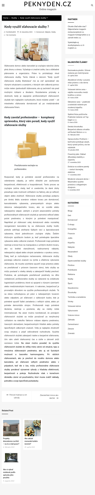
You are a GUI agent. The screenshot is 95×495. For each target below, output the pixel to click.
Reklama (71, 274)
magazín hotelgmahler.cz (78, 35)
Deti (69, 215)
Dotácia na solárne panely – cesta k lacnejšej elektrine (78, 169)
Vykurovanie (73, 310)
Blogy (70, 211)
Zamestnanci (73, 324)
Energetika (72, 229)
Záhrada (71, 320)
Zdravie (71, 329)
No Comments (11, 35)
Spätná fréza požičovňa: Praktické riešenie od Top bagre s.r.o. (78, 117)
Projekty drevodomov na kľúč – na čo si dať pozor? (11, 440)
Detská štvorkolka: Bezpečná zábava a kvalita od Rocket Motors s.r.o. (78, 129)
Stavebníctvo (73, 288)
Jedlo (70, 238)
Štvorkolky (72, 292)
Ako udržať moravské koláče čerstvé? (31, 440)
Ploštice (71, 265)
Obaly (70, 256)
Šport (70, 283)
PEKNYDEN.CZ (48, 4)
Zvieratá (71, 333)
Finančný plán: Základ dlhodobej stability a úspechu (77, 157)
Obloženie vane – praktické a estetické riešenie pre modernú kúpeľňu (79, 105)
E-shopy (71, 224)
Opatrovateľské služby (77, 261)
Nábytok (47, 32)
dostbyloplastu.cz (75, 45)
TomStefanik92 (11, 32)
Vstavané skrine (74, 306)
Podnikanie (72, 270)
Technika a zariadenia (77, 297)
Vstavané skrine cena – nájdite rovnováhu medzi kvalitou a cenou (78, 92)
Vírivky (70, 301)
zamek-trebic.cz (74, 38)
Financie (71, 233)
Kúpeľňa (71, 243)
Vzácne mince (73, 315)
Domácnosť (40, 32)
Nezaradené (73, 252)
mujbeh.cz (72, 48)
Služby (53, 32)
